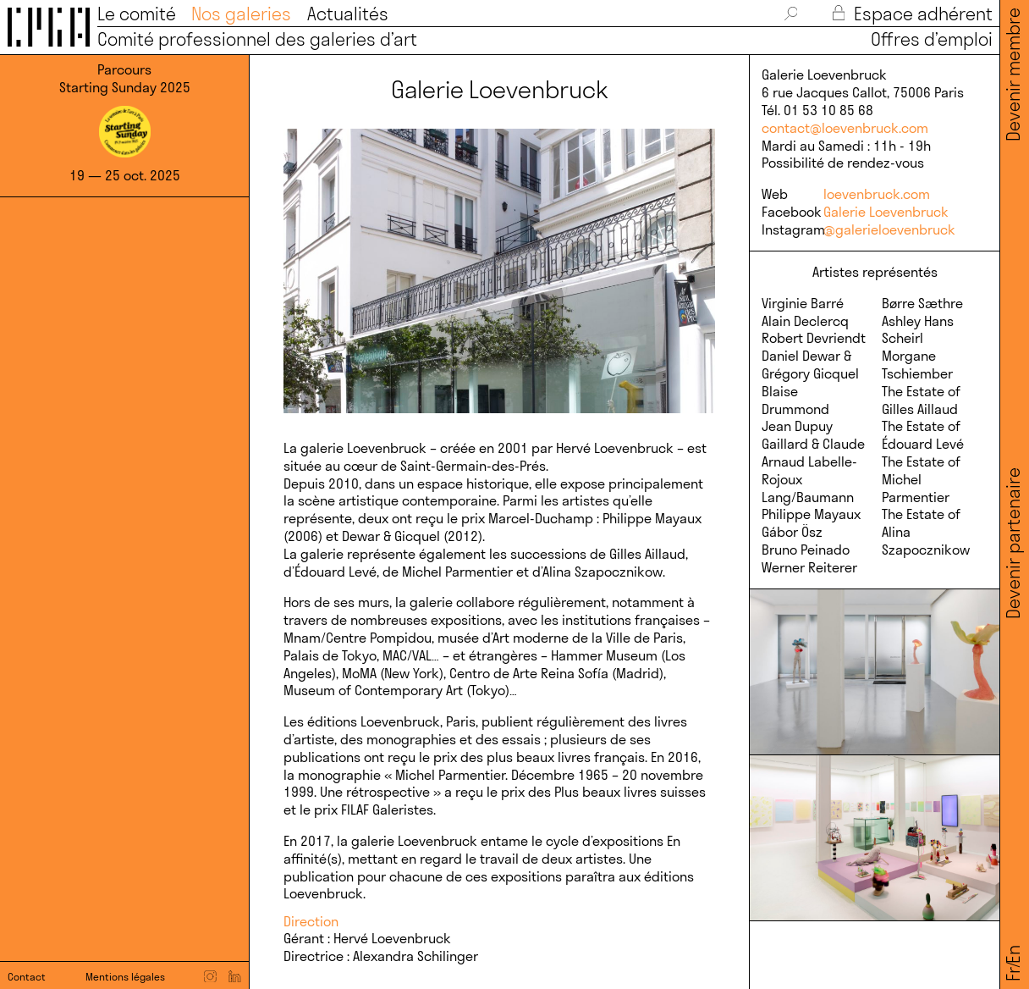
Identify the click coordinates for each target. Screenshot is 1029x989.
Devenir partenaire (1014, 543)
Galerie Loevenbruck (886, 211)
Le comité (136, 14)
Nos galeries (241, 14)
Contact (27, 976)
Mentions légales (125, 976)
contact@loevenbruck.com (845, 127)
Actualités (347, 14)
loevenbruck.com (876, 193)
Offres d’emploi (927, 39)
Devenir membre (1014, 74)
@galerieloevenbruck (889, 229)
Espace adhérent (913, 14)
